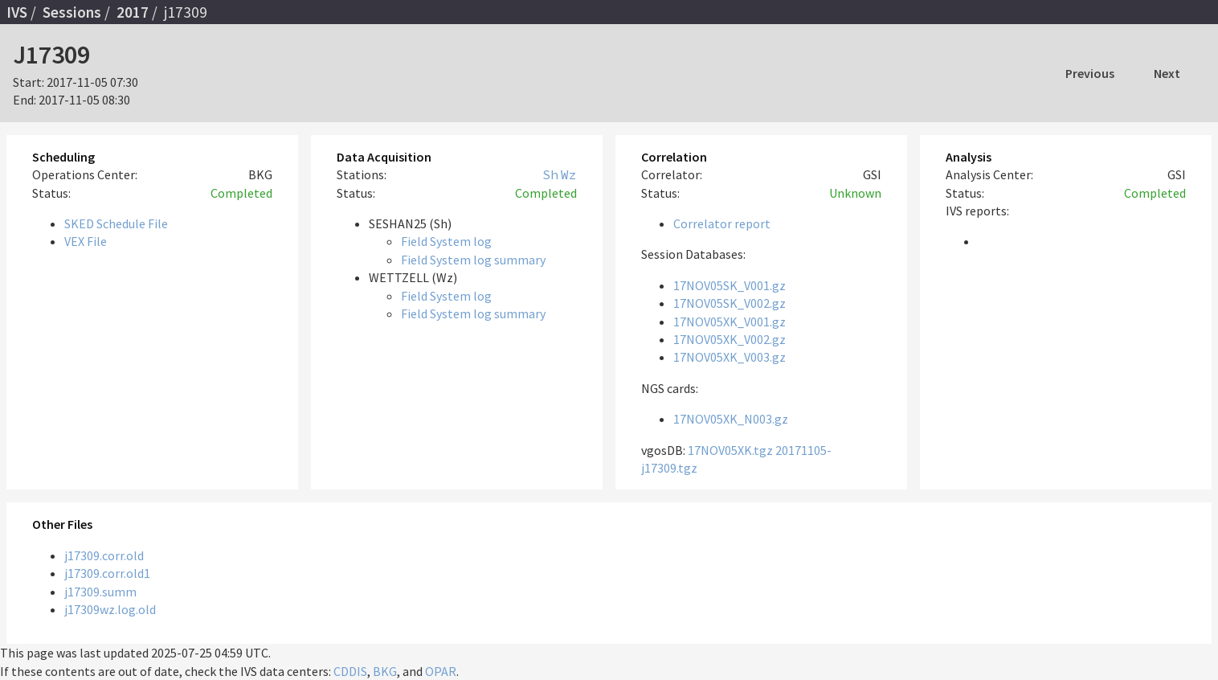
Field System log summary (473, 260)
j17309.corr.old (104, 555)
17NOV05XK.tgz (730, 450)
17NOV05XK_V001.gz (729, 321)
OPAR (440, 671)
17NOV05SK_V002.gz (729, 303)
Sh (550, 174)
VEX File (85, 241)
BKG (385, 671)
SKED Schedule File (116, 223)
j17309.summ (100, 592)
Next (1167, 73)
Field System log (446, 241)
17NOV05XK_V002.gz (729, 339)
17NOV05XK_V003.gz (729, 357)
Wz (569, 174)
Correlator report (721, 223)
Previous (1089, 73)
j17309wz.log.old (110, 609)
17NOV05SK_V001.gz (729, 285)
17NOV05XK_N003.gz (730, 419)
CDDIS (350, 671)
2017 (132, 12)
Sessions (72, 12)
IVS (16, 12)
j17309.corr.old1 (107, 573)
